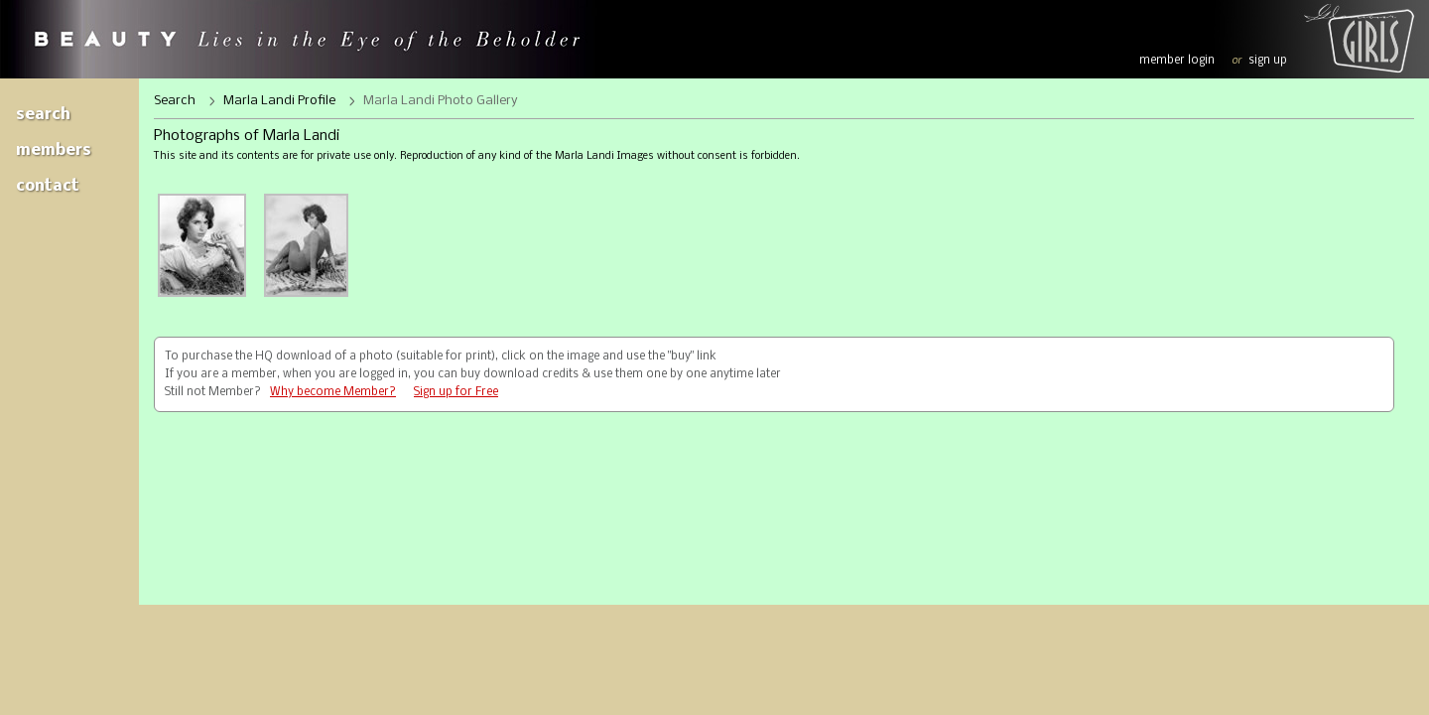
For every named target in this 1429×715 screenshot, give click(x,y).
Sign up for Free (456, 392)
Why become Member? (333, 392)
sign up (1267, 61)
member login (1177, 61)
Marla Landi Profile (279, 100)
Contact (47, 186)
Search (43, 114)
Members (53, 150)
